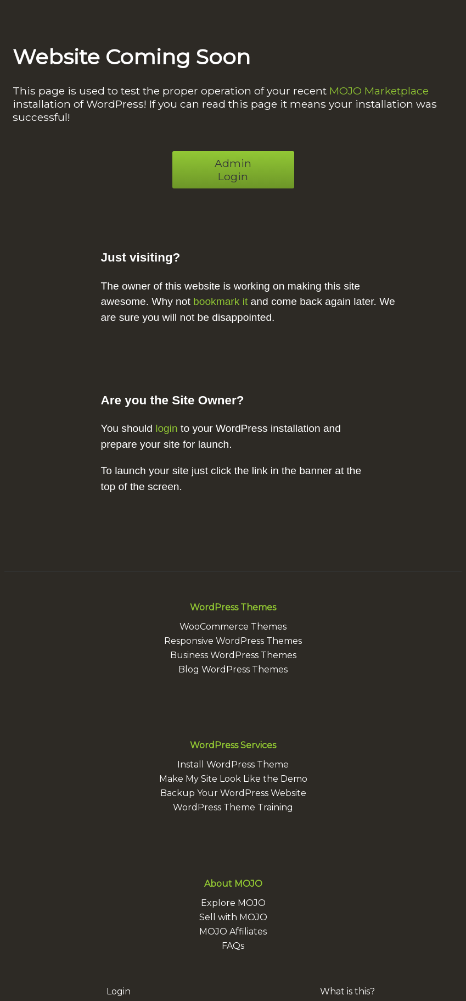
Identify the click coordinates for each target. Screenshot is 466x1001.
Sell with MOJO (233, 917)
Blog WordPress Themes (233, 669)
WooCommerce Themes (233, 626)
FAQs (233, 946)
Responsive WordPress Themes (233, 641)
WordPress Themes (233, 607)
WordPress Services (233, 745)
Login (118, 991)
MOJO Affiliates (233, 931)
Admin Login (233, 170)
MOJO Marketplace (379, 90)
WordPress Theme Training (233, 807)
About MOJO (233, 883)
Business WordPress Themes (233, 655)
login (166, 428)
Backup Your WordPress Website (233, 793)
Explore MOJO (233, 903)
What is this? (347, 991)
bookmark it (220, 301)
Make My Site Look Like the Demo (233, 779)
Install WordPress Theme (233, 764)
